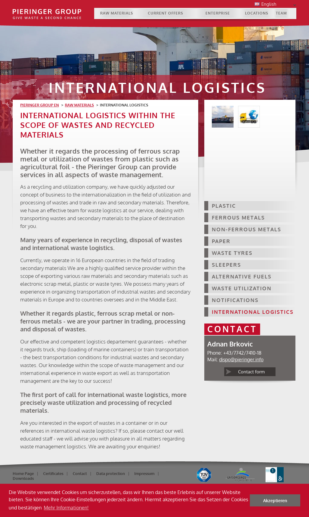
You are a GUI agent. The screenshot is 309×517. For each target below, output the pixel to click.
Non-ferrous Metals (246, 229)
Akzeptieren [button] (275, 500)
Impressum (144, 473)
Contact (80, 473)
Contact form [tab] (251, 372)
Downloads (23, 478)
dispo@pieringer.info (241, 359)
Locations (256, 13)
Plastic (224, 206)
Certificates (53, 473)
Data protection (110, 473)
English (277, 4)
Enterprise (217, 13)
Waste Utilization (242, 288)
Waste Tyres (232, 253)
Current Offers (165, 13)
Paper (221, 241)
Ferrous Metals (238, 217)
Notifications (235, 300)
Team (281, 13)
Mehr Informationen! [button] (66, 508)
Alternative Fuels (242, 276)
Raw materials (116, 13)
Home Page (23, 473)
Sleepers (226, 265)
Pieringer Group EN (39, 105)
